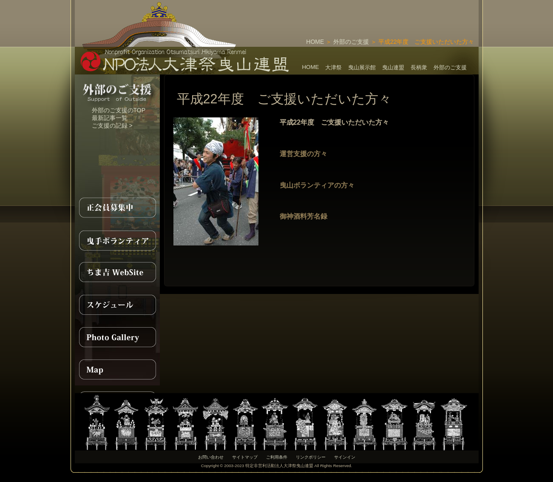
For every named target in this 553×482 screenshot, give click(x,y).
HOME (315, 41)
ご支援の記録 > (112, 125)
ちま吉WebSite (117, 272)
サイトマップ (245, 457)
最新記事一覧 (110, 117)
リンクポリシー (311, 457)
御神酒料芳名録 (303, 216)
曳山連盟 (393, 67)
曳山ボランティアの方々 (317, 185)
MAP (117, 369)
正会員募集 (117, 207)
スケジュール (117, 304)
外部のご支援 (351, 41)
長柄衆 (419, 67)
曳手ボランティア (117, 240)
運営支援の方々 (303, 153)
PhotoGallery (117, 337)
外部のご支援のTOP (119, 110)
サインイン (344, 457)
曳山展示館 (362, 67)
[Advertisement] (379, 13)
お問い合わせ (211, 457)
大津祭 (333, 67)
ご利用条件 (276, 457)
